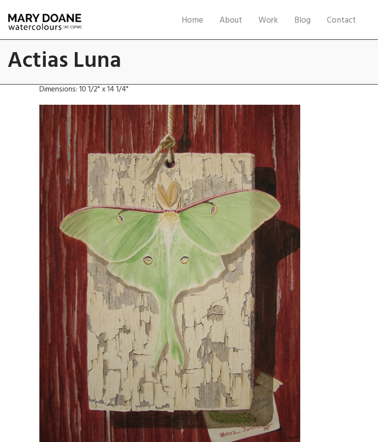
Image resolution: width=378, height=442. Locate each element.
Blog (302, 20)
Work (268, 20)
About (231, 20)
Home (192, 20)
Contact (341, 20)
